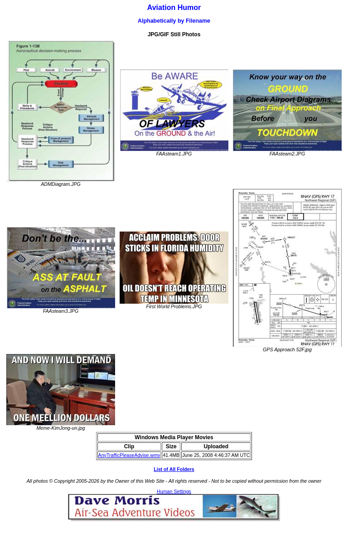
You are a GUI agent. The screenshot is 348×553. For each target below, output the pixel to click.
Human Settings (174, 491)
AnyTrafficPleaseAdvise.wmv (129, 455)
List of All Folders (174, 469)
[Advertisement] (174, 534)
